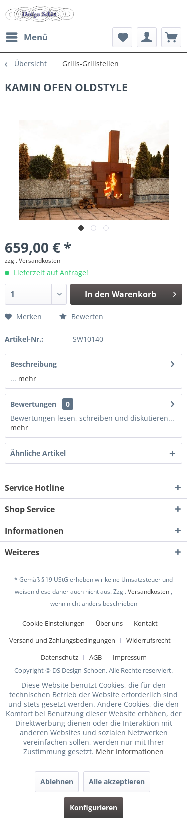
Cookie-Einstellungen (53, 623)
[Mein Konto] (147, 37)
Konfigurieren (93, 807)
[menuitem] (26, 37)
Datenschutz (59, 657)
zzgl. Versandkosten (32, 260)
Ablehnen (56, 781)
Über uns (109, 623)
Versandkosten (148, 591)
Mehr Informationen (130, 751)
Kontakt (146, 623)
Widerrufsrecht (148, 640)
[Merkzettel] (122, 37)
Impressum (130, 657)
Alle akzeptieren (117, 781)
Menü (27, 36)
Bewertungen (33, 404)
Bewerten (81, 316)
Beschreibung (33, 364)
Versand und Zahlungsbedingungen (62, 640)
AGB (95, 657)
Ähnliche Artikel (38, 453)
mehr (26, 378)
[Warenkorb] (171, 37)
